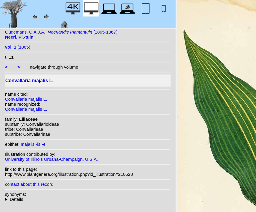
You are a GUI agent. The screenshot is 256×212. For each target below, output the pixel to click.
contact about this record (29, 184)
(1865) (17, 46)
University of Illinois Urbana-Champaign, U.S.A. (51, 159)
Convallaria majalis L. (26, 99)
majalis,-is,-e (33, 144)
